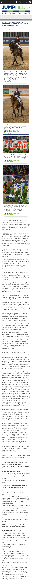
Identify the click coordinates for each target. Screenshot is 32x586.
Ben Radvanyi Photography (11, 80)
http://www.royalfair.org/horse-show (12, 452)
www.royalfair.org (7, 580)
